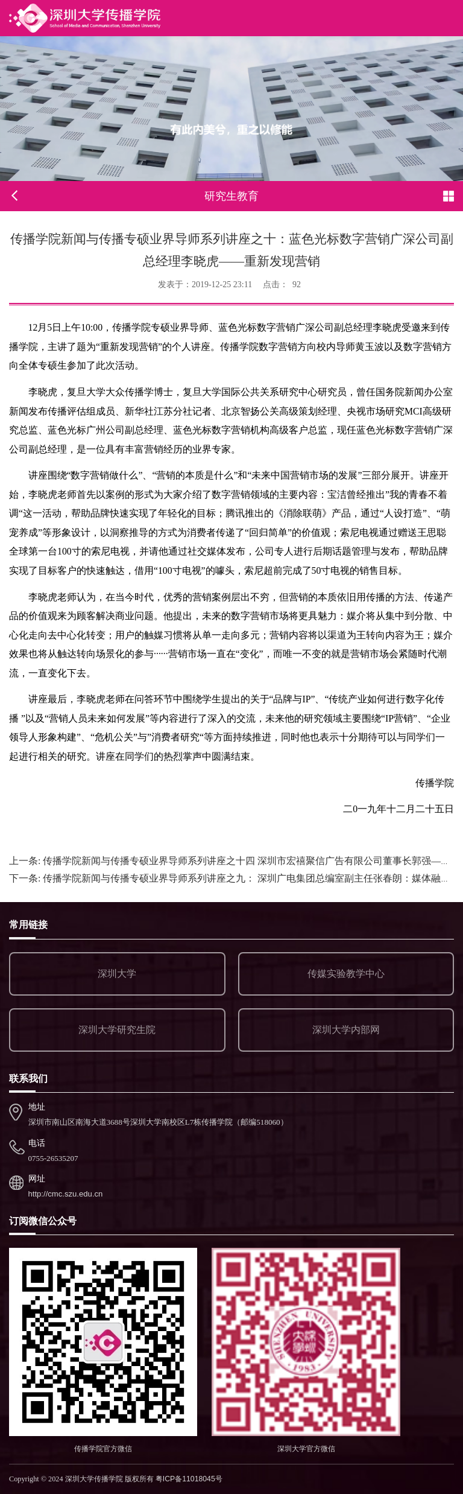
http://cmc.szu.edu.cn (65, 1193)
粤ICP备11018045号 (189, 1479)
